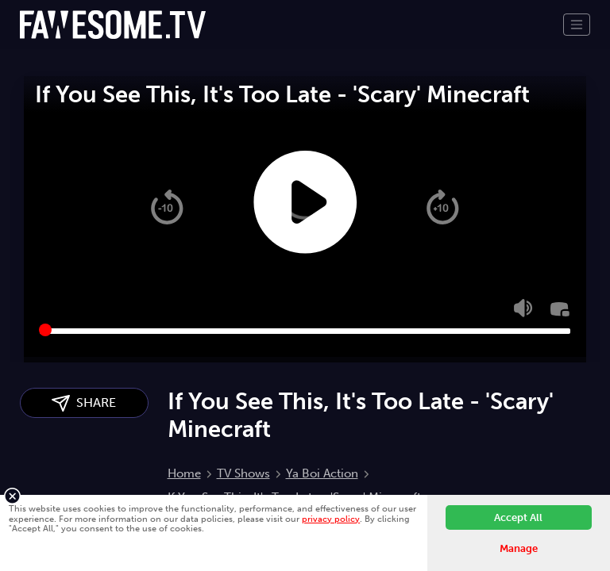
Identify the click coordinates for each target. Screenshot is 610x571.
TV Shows (243, 473)
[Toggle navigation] (576, 24)
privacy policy (331, 518)
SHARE (84, 403)
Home (184, 473)
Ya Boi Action (322, 473)
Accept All (518, 517)
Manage (519, 548)
